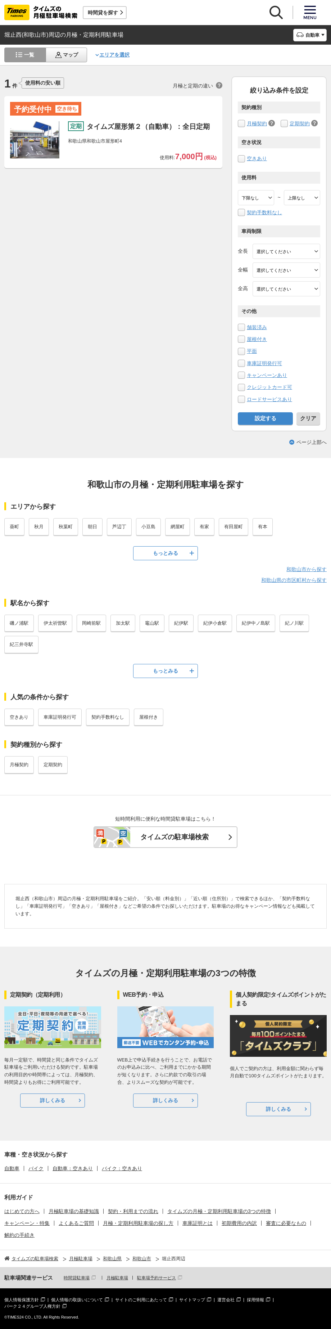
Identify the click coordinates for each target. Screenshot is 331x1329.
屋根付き (257, 339)
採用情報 (255, 1299)
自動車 (11, 1168)
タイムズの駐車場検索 (174, 837)
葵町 (14, 526)
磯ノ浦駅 (19, 623)
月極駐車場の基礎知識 (74, 1211)
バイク (36, 1168)
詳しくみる (52, 1100)
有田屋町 (233, 526)
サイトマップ (192, 1299)
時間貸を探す (103, 12)
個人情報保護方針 (21, 1299)
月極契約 (257, 123)
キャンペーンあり (267, 375)
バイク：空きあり (122, 1168)
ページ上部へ (311, 442)
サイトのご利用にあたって (141, 1299)
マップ (70, 55)
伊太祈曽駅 (55, 623)
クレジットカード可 (269, 387)
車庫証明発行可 (264, 363)
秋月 (39, 526)
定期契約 (300, 123)
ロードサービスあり (269, 399)
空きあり (257, 158)
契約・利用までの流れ (133, 1211)
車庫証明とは (197, 1223)
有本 (262, 526)
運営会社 (226, 1299)
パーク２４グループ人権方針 (32, 1306)
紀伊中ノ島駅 (256, 623)
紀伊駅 (181, 623)
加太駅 (123, 623)
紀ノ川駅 (294, 623)
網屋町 (178, 526)
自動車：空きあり (73, 1168)
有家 (204, 526)
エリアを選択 (114, 55)
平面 (252, 351)
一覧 (29, 55)
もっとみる (165, 553)
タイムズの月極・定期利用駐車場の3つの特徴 (219, 1211)
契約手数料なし (264, 212)
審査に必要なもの (286, 1223)
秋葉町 (66, 526)
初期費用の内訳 (239, 1223)
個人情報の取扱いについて (77, 1299)
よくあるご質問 (76, 1223)
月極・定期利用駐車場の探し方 (138, 1223)
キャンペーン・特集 (27, 1223)
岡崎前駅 (91, 623)
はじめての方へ (22, 1211)
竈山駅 (152, 623)
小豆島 (148, 526)
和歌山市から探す (306, 569)
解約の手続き (19, 1235)
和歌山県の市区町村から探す (294, 580)
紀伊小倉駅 (215, 623)
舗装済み (257, 327)
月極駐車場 (117, 1277)
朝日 (92, 526)
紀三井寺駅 (21, 644)
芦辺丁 (119, 526)
